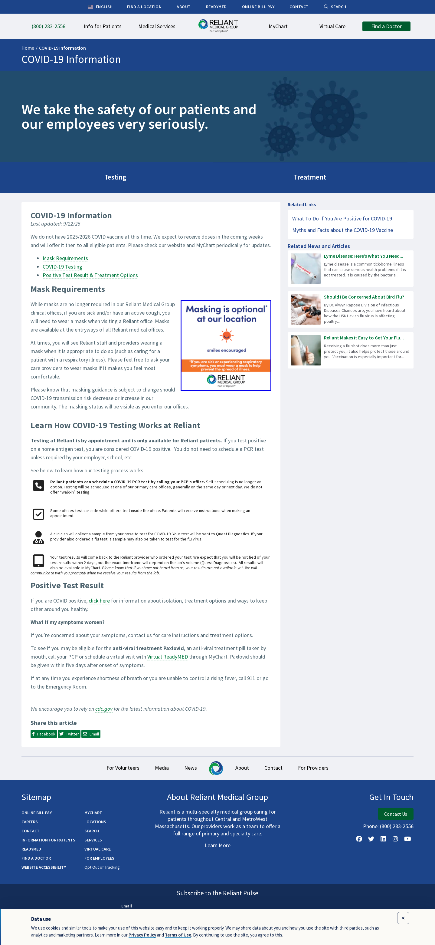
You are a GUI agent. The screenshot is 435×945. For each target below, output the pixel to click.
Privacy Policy (142, 935)
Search (91, 830)
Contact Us (395, 813)
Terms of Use (178, 935)
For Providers (320, 766)
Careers (29, 821)
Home (27, 48)
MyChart (93, 811)
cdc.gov (104, 707)
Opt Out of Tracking (102, 866)
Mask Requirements (65, 256)
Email (126, 905)
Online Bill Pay (36, 811)
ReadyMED (31, 848)
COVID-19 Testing (62, 265)
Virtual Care (97, 848)
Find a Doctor (36, 857)
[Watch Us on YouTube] (407, 838)
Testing (84, 176)
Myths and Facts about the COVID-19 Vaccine (342, 228)
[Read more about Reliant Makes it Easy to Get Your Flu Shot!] (351, 349)
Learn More (218, 844)
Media (158, 766)
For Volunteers (116, 766)
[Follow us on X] (371, 838)
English (100, 7)
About (243, 766)
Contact (278, 766)
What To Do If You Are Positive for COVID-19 (342, 216)
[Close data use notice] (403, 918)
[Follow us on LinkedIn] (383, 838)
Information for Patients (48, 839)
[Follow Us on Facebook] (359, 838)
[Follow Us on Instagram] (395, 838)
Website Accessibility (43, 866)
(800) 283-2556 (397, 825)
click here (99, 599)
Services (93, 839)
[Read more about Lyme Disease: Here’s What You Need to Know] (351, 267)
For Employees (99, 857)
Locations (95, 821)
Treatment (217, 176)
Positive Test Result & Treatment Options (90, 273)
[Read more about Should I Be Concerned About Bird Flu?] (351, 308)
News (189, 766)
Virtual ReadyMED (167, 655)
